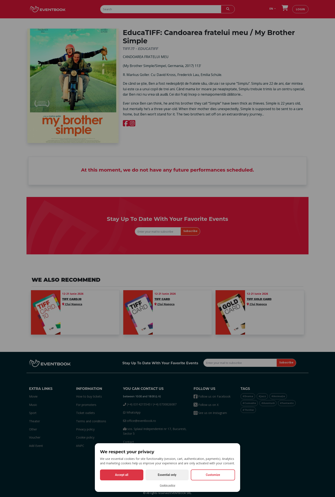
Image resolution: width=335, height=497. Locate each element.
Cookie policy (167, 485)
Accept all (121, 475)
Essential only (167, 475)
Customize (213, 475)
